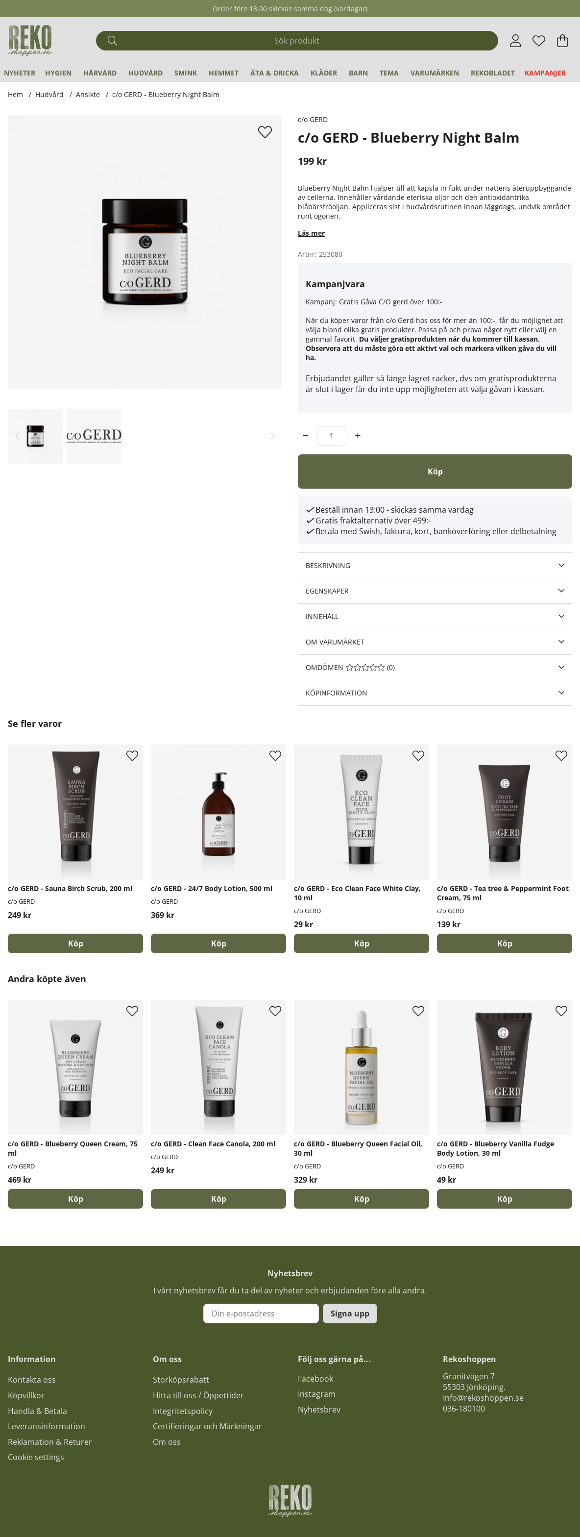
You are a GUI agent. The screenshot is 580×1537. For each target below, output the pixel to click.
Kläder (324, 72)
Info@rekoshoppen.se (483, 1397)
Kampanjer (545, 72)
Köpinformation (336, 692)
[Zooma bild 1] (145, 252)
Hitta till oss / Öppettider (198, 1395)
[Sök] (297, 40)
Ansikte (88, 94)
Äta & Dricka (274, 72)
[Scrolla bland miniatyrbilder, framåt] (272, 436)
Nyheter (19, 72)
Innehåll (322, 616)
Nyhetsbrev (319, 1409)
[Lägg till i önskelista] (266, 132)
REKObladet (493, 72)
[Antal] (331, 436)
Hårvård (100, 72)
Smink (185, 72)
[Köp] (435, 471)
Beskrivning (328, 565)
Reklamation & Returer (50, 1442)
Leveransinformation (46, 1426)
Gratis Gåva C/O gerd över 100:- (390, 301)
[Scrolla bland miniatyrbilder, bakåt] (17, 436)
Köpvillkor (26, 1395)
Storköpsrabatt (181, 1379)
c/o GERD (313, 119)
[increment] (357, 436)
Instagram (317, 1393)
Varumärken (435, 72)
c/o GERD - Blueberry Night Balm (165, 94)
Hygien (58, 72)
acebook (317, 1378)
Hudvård (145, 72)
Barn (358, 72)
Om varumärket (335, 641)
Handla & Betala (37, 1411)
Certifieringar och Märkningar (207, 1426)
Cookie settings (36, 1457)
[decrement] (305, 436)
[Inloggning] (515, 40)
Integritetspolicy (183, 1411)
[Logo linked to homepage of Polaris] (30, 40)
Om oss (167, 1442)
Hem (15, 94)
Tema (389, 72)
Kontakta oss (32, 1379)
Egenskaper (327, 590)
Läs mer (311, 233)
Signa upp (350, 1313)
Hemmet (224, 72)
